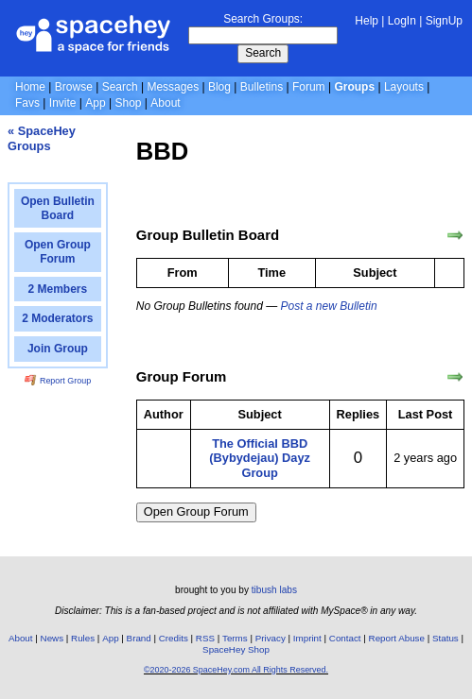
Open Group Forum (196, 511)
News (52, 638)
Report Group (58, 380)
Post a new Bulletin (329, 306)
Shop (127, 103)
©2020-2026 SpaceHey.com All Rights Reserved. (236, 669)
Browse (74, 87)
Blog (219, 87)
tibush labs (274, 590)
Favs (27, 103)
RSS (205, 638)
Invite (63, 103)
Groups (354, 87)
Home (30, 87)
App (95, 103)
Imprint (307, 638)
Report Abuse (397, 638)
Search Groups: (263, 19)
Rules (83, 638)
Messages (173, 87)
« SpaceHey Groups (42, 138)
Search (263, 53)
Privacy (270, 638)
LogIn (402, 20)
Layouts (404, 87)
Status (445, 638)
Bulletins (261, 87)
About (165, 103)
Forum (308, 87)
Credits (173, 638)
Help (366, 20)
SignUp (444, 20)
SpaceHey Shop (236, 649)
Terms (235, 638)
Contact (345, 638)
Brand (139, 638)
